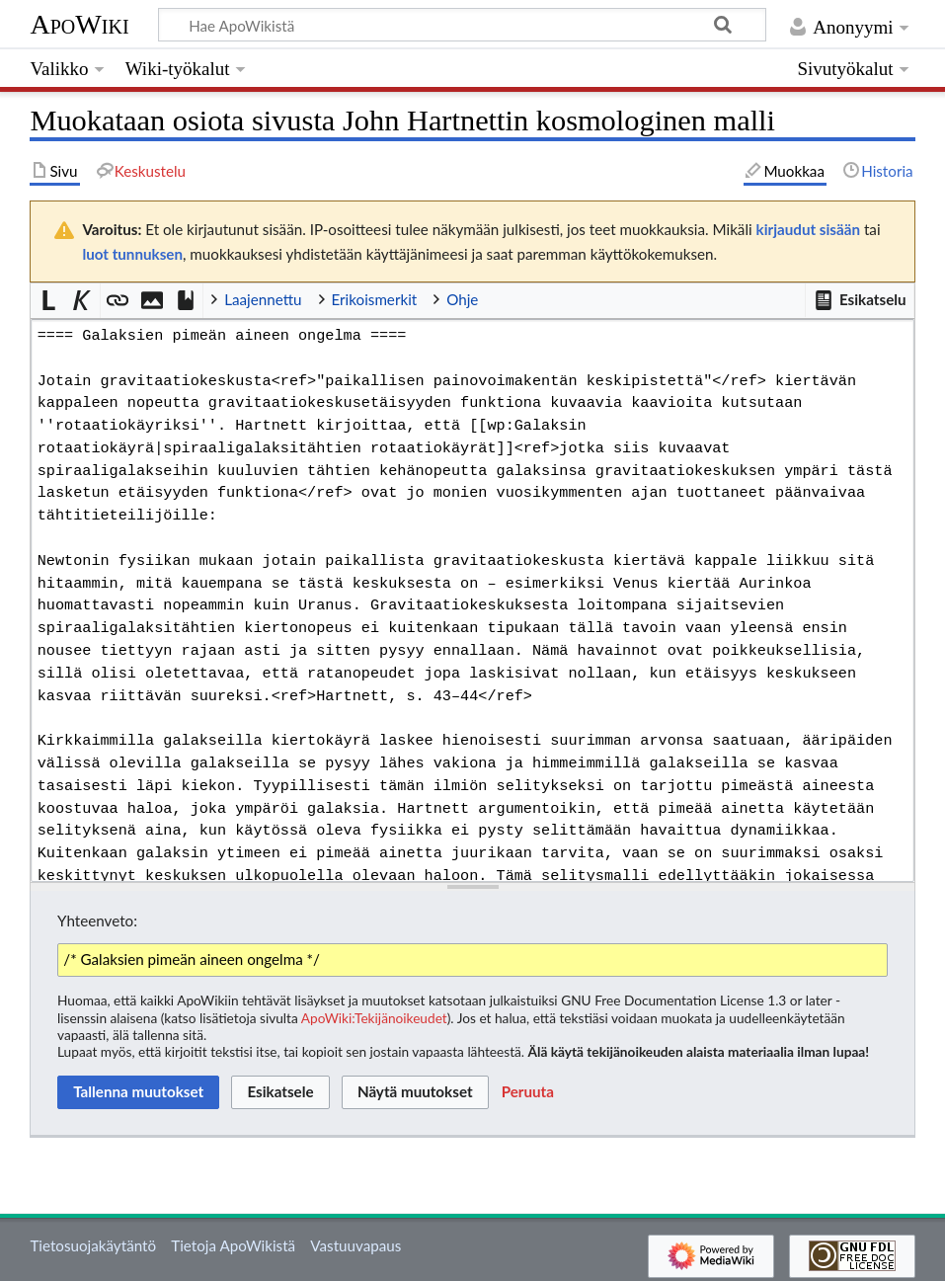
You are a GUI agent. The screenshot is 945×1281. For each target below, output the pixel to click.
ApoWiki (79, 24)
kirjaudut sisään (808, 229)
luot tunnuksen (132, 254)
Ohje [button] (462, 299)
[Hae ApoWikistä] (462, 24)
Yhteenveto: (97, 920)
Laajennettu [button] (262, 299)
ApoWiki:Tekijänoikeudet (374, 1017)
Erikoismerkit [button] (375, 299)
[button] (859, 300)
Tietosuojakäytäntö (93, 1245)
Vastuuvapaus (355, 1245)
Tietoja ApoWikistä (233, 1245)
